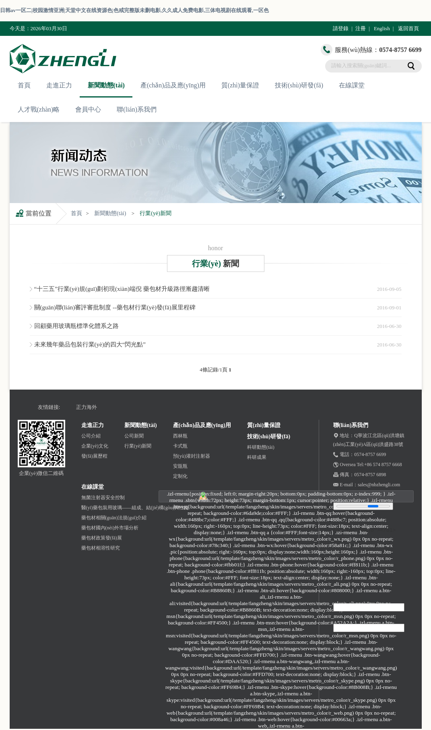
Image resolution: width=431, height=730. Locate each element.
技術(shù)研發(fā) (299, 85)
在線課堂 (352, 85)
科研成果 (256, 457)
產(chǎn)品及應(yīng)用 (173, 85)
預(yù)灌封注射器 (191, 456)
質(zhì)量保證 (240, 85)
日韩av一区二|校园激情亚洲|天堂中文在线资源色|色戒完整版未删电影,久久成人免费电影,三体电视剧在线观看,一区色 (134, 10)
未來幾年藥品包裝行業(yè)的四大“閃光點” (90, 344)
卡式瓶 (180, 446)
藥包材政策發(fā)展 (101, 538)
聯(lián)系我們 (137, 109)
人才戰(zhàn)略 (39, 109)
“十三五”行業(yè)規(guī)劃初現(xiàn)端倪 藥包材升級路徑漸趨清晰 (122, 289)
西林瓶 (180, 436)
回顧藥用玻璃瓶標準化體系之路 (76, 326)
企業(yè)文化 (94, 446)
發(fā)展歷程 (94, 456)
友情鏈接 (48, 407)
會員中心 (88, 109)
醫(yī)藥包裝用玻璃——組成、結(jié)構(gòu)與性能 (135, 507)
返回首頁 (408, 28)
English (382, 28)
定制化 (180, 476)
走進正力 (59, 85)
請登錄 (341, 28)
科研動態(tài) (260, 447)
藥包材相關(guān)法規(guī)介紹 (114, 518)
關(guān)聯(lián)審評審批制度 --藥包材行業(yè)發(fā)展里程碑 (115, 307)
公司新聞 (134, 436)
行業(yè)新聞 (155, 213)
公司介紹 (91, 436)
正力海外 (86, 407)
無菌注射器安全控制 (103, 497)
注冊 (360, 28)
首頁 (24, 85)
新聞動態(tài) (106, 85)
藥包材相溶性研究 (100, 548)
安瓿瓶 (180, 466)
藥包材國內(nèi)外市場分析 (110, 528)
